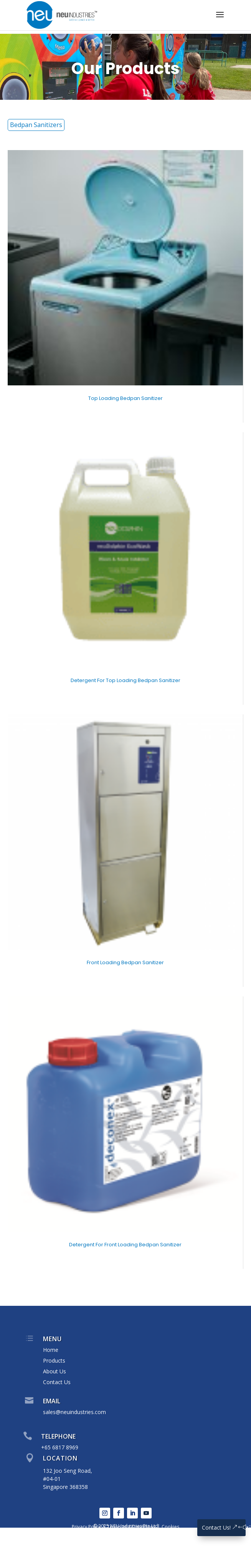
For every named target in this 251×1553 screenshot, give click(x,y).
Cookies (170, 1526)
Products (54, 1360)
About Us (54, 1371)
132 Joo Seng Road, (67, 1470)
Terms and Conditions (131, 1526)
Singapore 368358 (65, 1486)
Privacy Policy (86, 1526)
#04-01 (52, 1478)
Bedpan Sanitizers (36, 125)
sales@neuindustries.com (74, 1412)
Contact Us (57, 1382)
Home (50, 1349)
